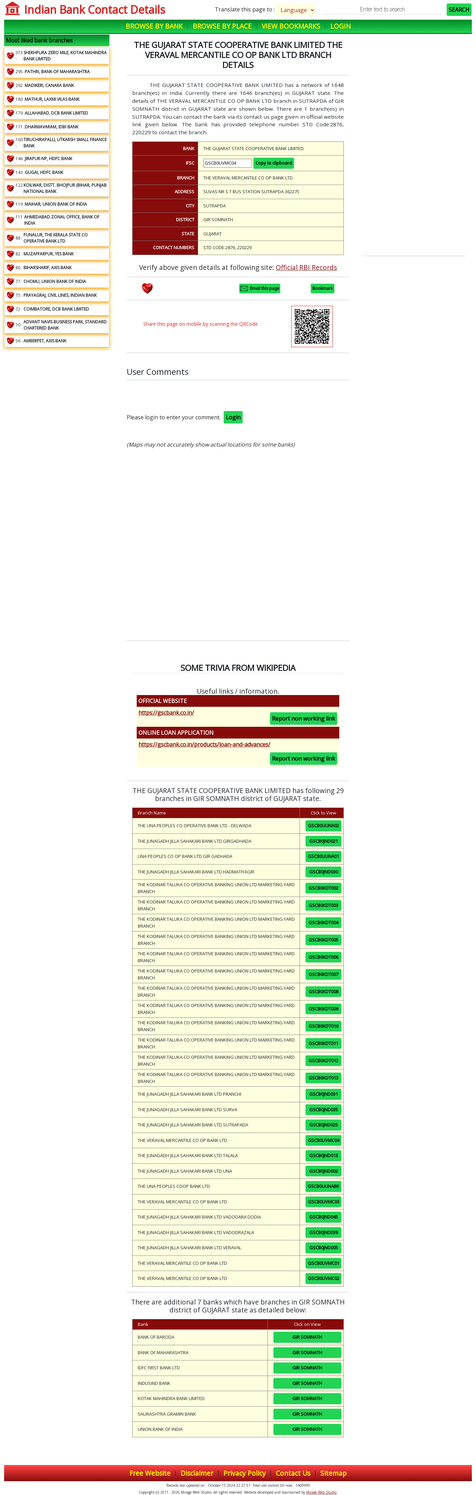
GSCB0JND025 (323, 1125)
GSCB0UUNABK (323, 1186)
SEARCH (459, 9)
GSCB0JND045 (323, 1217)
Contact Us (293, 1473)
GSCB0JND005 (323, 1247)
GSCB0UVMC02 (323, 1278)
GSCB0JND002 (323, 1171)
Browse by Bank (154, 26)
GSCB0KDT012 (323, 1060)
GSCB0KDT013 (323, 1078)
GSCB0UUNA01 (323, 856)
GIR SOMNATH (307, 1337)
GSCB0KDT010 (323, 1026)
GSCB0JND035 (323, 1109)
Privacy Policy (244, 1473)
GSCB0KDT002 (323, 888)
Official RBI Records (306, 267)
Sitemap (333, 1473)
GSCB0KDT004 (323, 922)
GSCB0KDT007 (323, 974)
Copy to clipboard (273, 163)
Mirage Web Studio (321, 1492)
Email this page (259, 288)
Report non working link (303, 718)
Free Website (150, 1473)
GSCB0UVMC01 (323, 1263)
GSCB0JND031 (323, 1094)
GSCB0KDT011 (323, 1043)
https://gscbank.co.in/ (166, 712)
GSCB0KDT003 (323, 905)
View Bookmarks (291, 26)
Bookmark (322, 288)
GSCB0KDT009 (323, 1009)
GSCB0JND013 (323, 1155)
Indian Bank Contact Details (94, 9)
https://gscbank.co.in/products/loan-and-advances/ (204, 744)
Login (340, 26)
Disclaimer (197, 1473)
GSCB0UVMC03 (323, 1202)
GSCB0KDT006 (323, 957)
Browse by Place (222, 26)
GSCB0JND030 (323, 872)
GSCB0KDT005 (323, 940)
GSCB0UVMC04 (323, 1140)
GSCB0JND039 (323, 1232)
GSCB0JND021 (323, 841)
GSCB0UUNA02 (323, 825)
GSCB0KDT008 (323, 991)
